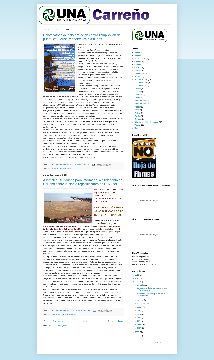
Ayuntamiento (139, 58)
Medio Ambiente (140, 101)
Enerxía (61, 314)
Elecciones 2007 (141, 80)
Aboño (137, 52)
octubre (140, 300)
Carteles (137, 61)
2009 (137, 282)
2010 (137, 278)
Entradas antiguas (115, 321)
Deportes (138, 71)
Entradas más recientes (53, 321)
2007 (137, 336)
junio (139, 314)
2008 (137, 332)
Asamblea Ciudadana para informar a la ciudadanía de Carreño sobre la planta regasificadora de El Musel (82, 182)
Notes (136, 110)
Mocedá (137, 107)
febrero (140, 324)
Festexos (138, 92)
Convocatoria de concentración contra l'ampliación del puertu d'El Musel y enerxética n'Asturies (82, 37)
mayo (139, 317)
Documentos (139, 74)
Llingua (137, 98)
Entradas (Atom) (60, 326)
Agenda (54, 314)
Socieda (137, 119)
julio (139, 311)
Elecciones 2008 (141, 83)
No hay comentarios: (82, 164)
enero (139, 328)
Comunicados (139, 64)
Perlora (137, 113)
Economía (138, 77)
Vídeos (137, 125)
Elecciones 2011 (141, 86)
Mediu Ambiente (65, 168)
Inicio (85, 321)
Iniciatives (55, 168)
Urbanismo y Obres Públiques (146, 122)
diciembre (141, 285)
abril (139, 321)
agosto (140, 307)
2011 (137, 275)
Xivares (137, 128)
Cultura (137, 68)
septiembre (142, 304)
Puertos (137, 116)
